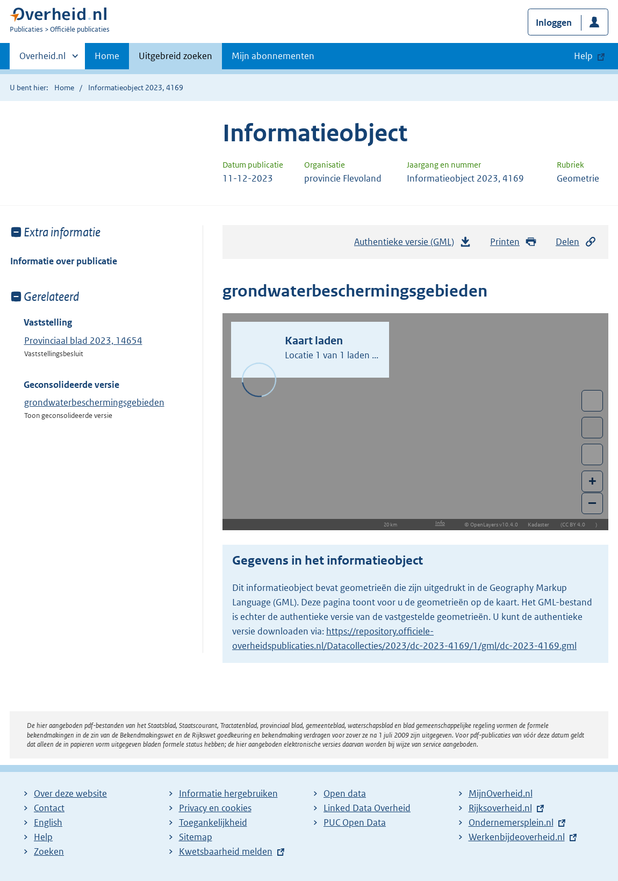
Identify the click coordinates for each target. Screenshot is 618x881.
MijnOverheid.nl (501, 793)
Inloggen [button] (554, 22)
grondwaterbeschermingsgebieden (94, 402)
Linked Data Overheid (367, 808)
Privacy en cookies (215, 808)
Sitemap (195, 837)
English (48, 822)
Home (107, 56)
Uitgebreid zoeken (175, 56)
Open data (345, 793)
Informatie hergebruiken (228, 793)
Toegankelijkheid (213, 822)
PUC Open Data (355, 822)
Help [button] (583, 56)
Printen (513, 242)
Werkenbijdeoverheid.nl (517, 837)
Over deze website (70, 793)
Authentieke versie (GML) (412, 244)
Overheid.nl (42, 59)
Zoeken (49, 851)
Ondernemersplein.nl (511, 822)
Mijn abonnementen (273, 56)
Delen (576, 242)
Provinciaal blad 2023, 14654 (83, 340)
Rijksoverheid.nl (500, 808)
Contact (49, 808)
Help (43, 837)
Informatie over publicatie (63, 261)
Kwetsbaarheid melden (225, 851)
